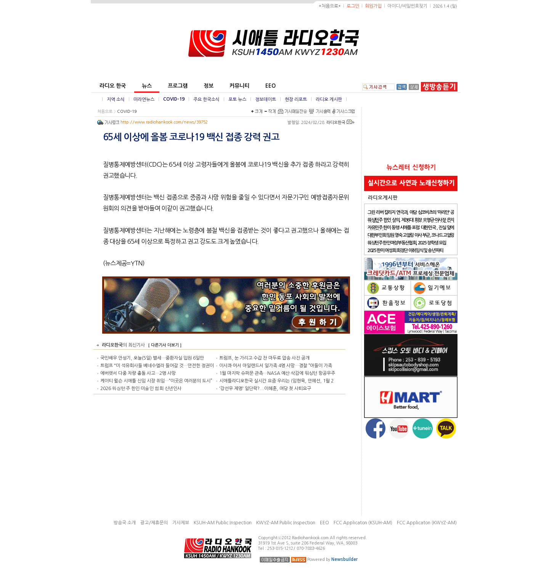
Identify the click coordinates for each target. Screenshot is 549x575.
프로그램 (178, 85)
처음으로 (104, 111)
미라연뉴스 (143, 99)
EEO (270, 85)
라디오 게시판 (329, 99)
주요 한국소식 (206, 99)
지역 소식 (116, 99)
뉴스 (147, 85)
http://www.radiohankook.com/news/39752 (164, 122)
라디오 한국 (113, 85)
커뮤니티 (239, 85)
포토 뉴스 (237, 99)
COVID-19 (174, 99)
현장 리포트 (296, 99)
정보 (209, 85)
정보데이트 (265, 99)
